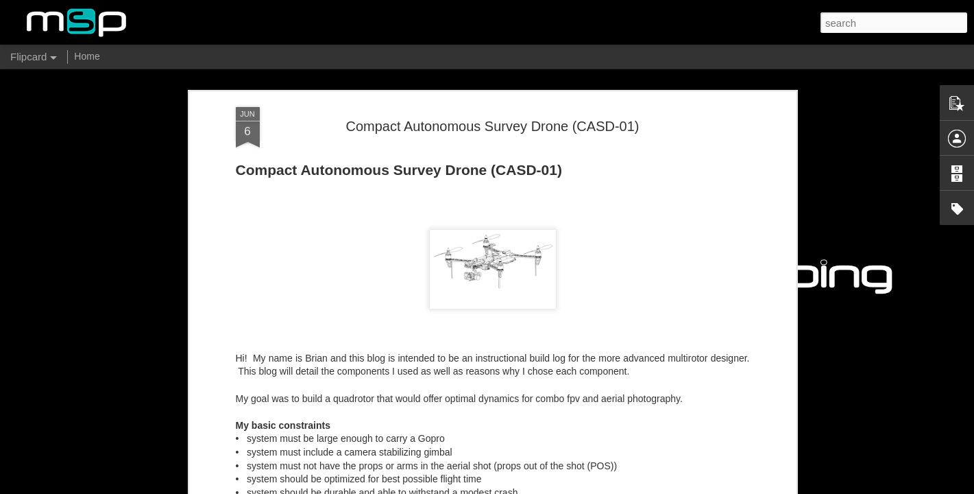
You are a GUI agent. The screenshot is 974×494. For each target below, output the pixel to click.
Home (86, 56)
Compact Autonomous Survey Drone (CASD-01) (493, 126)
